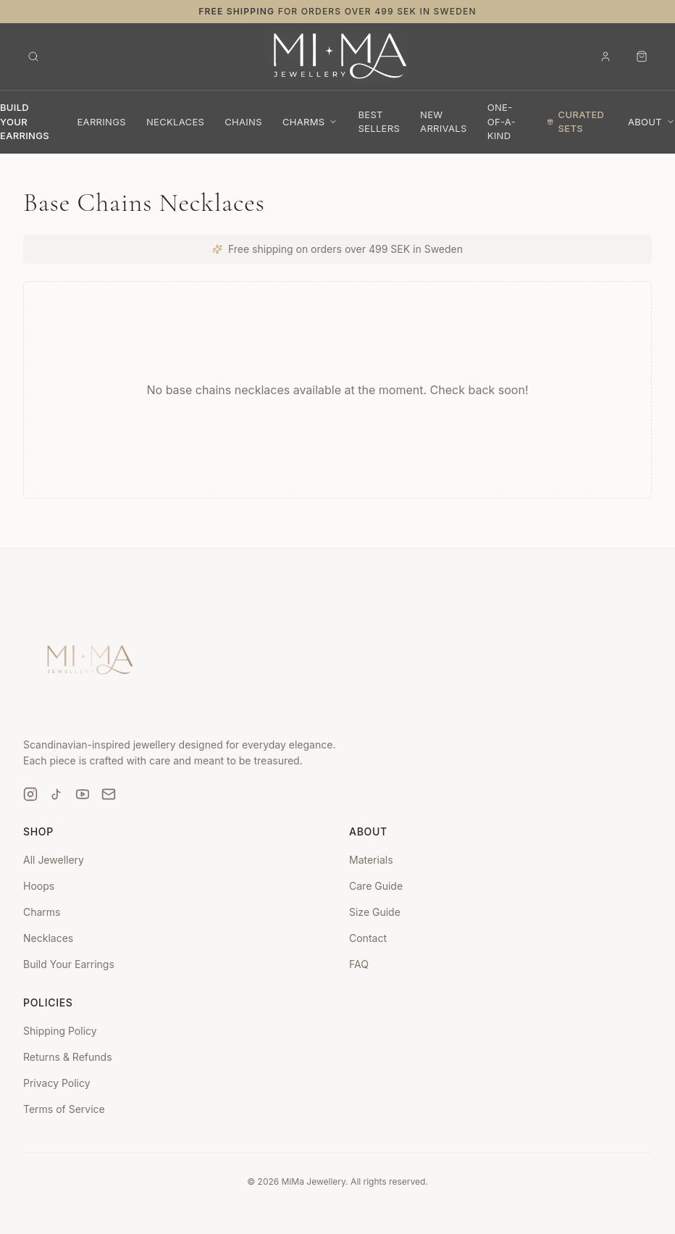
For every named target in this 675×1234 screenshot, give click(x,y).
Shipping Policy (60, 1031)
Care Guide (376, 886)
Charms (310, 122)
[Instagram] (30, 794)
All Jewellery (53, 860)
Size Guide (375, 912)
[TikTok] (56, 794)
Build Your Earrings (68, 964)
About (651, 122)
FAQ (359, 964)
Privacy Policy (57, 1083)
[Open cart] (642, 56)
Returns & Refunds (67, 1057)
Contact (368, 938)
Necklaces (48, 938)
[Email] (108, 794)
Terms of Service (64, 1109)
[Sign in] (605, 56)
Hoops (38, 886)
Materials (371, 860)
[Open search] (33, 56)
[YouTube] (82, 794)
